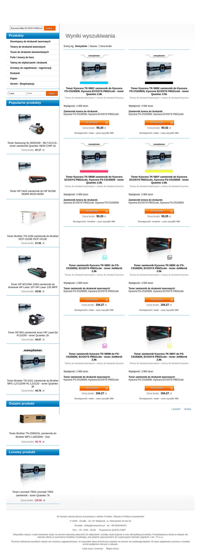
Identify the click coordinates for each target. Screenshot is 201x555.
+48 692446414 (119, 525)
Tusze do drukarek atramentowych (29, 52)
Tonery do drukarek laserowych (28, 46)
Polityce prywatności (133, 516)
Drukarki (15, 73)
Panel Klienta (54, 19)
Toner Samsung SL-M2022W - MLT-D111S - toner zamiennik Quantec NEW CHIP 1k (32, 144)
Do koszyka (92, 122)
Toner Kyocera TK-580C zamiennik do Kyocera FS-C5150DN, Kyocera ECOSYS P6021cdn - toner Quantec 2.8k (94, 91)
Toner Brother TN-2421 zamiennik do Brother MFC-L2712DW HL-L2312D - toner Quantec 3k (33, 383)
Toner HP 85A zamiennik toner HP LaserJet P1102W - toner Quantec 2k (33, 334)
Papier (13, 78)
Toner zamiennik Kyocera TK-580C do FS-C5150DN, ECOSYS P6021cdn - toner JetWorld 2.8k (94, 268)
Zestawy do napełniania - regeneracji (30, 68)
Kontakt (73, 19)
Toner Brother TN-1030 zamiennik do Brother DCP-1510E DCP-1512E (33, 237)
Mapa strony (112, 548)
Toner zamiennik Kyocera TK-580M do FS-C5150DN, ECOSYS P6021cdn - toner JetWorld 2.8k (94, 356)
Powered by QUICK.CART (112, 530)
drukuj (187, 409)
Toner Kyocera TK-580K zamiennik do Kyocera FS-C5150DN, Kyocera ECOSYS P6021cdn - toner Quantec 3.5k (159, 91)
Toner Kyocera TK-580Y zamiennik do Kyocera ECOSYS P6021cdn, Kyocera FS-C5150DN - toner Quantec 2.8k (159, 179)
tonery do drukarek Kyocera (110, 98)
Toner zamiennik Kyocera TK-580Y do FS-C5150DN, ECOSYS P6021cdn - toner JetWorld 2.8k (159, 356)
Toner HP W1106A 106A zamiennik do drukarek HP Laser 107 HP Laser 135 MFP (33, 286)
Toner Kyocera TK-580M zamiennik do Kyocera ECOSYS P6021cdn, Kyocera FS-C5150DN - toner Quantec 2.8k (94, 179)
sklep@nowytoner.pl (94, 525)
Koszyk (170, 2)
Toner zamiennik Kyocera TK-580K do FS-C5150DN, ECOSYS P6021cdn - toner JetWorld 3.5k (159, 268)
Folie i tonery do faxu (22, 57)
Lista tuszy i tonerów (92, 548)
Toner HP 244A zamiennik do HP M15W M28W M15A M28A (33, 192)
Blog (12, 19)
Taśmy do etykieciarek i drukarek (28, 62)
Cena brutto (106, 46)
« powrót (175, 409)
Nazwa (93, 46)
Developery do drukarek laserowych (30, 41)
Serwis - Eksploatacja (22, 83)
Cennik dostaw (30, 19)
